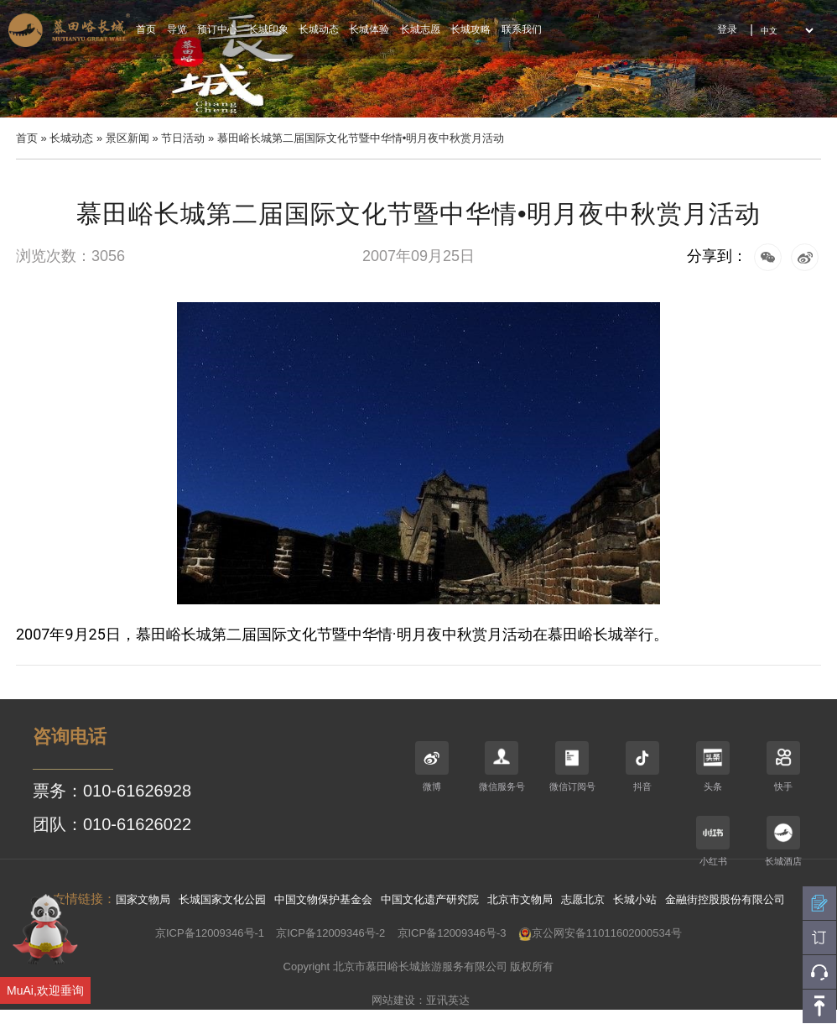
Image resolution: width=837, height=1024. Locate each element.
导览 (177, 29)
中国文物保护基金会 (323, 899)
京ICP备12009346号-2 (330, 933)
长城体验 (369, 29)
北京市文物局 (520, 899)
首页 (146, 29)
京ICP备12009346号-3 (452, 933)
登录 (727, 29)
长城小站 (635, 899)
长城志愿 (420, 29)
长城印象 (268, 29)
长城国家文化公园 (222, 899)
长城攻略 (470, 29)
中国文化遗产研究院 (430, 899)
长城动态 (319, 29)
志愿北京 (583, 899)
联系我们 (522, 29)
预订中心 (217, 29)
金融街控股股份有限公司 (725, 899)
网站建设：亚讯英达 (421, 1000)
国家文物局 (143, 899)
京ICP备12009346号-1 (209, 933)
